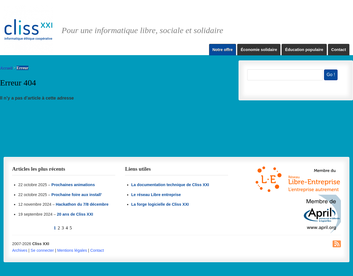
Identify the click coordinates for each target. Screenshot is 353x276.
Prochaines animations (73, 185)
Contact (338, 49)
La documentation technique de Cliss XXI (170, 185)
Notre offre (222, 49)
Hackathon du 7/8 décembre (82, 204)
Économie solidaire (259, 49)
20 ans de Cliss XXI (75, 214)
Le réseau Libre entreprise (156, 194)
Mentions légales (72, 250)
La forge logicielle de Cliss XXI (160, 204)
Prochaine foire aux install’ (76, 194)
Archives (19, 250)
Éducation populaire (304, 49)
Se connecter (42, 250)
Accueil (6, 68)
